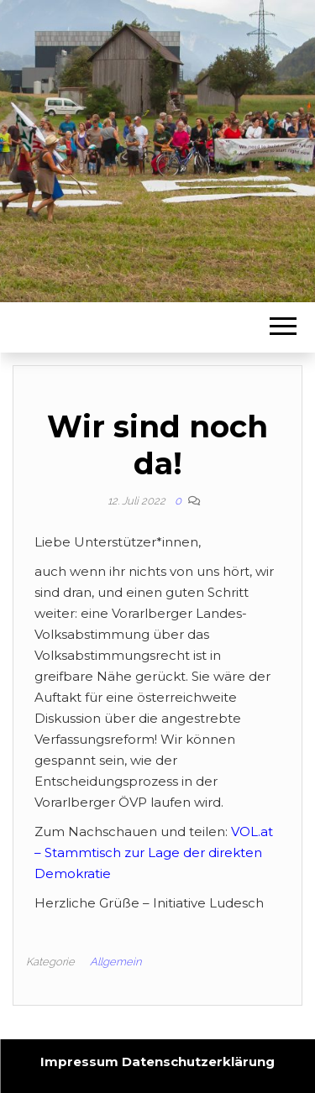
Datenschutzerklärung (198, 1061)
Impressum (79, 1061)
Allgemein (115, 961)
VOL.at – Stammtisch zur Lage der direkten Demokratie (153, 852)
